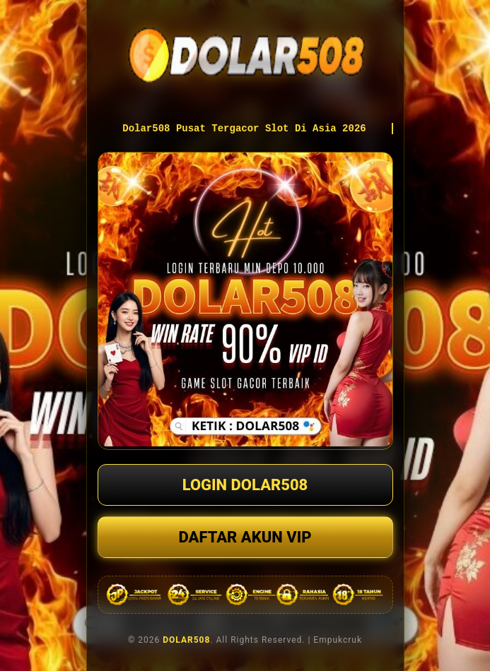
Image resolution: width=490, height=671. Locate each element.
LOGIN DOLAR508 (245, 485)
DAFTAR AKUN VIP (244, 537)
